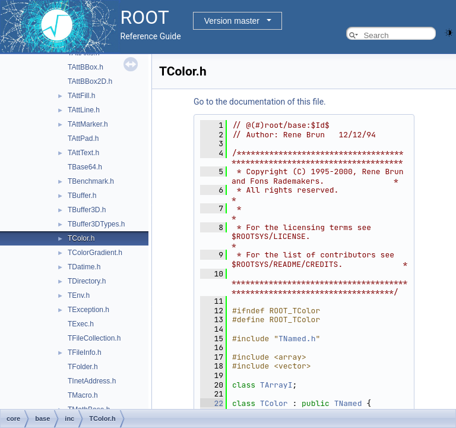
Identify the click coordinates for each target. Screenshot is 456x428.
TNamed (348, 403)
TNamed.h (296, 338)
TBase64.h (85, 167)
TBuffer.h (82, 195)
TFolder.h (83, 367)
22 (211, 403)
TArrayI (276, 385)
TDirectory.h (87, 281)
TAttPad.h (83, 138)
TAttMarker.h (88, 124)
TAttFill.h (81, 96)
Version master (231, 21)
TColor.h (81, 238)
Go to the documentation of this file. (260, 101)
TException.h (88, 310)
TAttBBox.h (85, 67)
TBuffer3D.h (87, 210)
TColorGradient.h (95, 252)
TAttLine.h (84, 110)
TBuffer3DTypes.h (96, 224)
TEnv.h (79, 295)
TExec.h (81, 324)
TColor (274, 403)
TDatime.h (84, 267)
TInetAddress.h (92, 381)
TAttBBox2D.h (90, 81)
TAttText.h (83, 153)
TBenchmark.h (91, 181)
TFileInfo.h (85, 352)
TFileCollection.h (94, 338)
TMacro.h (83, 395)
